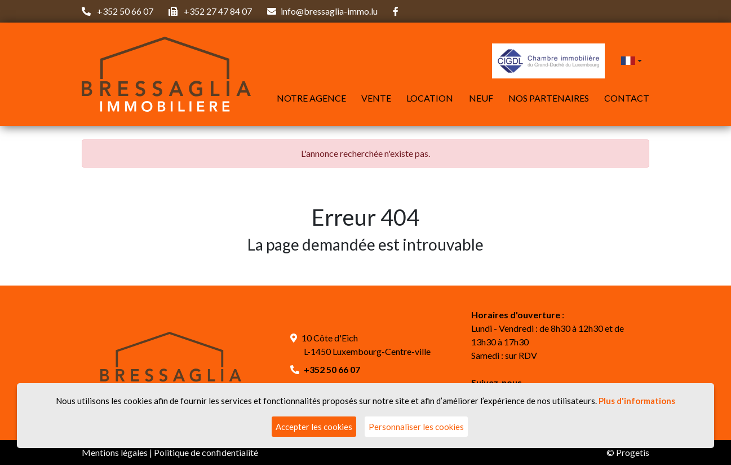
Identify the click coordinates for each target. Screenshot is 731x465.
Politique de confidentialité (206, 452)
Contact (626, 98)
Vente (376, 98)
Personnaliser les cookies (416, 427)
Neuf (481, 98)
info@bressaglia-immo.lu (329, 11)
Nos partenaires (548, 98)
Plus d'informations (637, 401)
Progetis (632, 452)
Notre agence (311, 98)
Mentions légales (115, 452)
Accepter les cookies (314, 427)
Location (429, 98)
